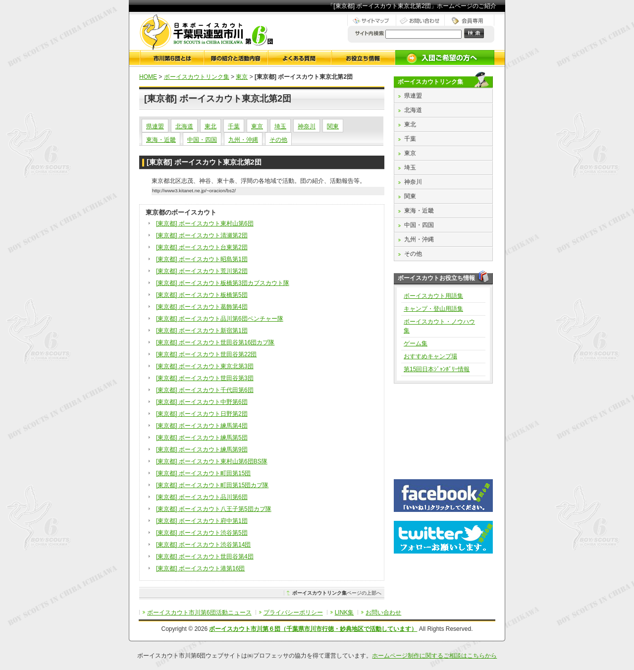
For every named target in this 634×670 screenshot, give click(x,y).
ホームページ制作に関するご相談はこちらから (434, 655)
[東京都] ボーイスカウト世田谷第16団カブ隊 (215, 342)
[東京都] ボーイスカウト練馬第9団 (202, 449)
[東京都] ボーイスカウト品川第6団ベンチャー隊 (219, 318)
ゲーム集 (415, 343)
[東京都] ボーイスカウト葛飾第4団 (202, 306)
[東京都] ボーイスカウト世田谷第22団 (206, 354)
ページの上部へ (336, 593)
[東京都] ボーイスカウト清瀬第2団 (202, 235)
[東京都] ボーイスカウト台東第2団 (202, 247)
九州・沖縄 (243, 139)
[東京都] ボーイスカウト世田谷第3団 (205, 378)
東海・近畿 (161, 139)
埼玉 (280, 126)
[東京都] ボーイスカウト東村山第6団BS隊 (211, 461)
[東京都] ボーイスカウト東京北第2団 (204, 162)
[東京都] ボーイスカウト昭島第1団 (202, 259)
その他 (278, 139)
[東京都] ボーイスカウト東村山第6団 (205, 223)
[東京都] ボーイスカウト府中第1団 (202, 520)
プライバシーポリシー (293, 612)
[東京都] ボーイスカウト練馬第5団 (202, 437)
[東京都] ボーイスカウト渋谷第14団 (203, 544)
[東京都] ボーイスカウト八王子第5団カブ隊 (213, 508)
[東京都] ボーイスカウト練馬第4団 (202, 425)
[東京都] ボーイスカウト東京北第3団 (205, 366)
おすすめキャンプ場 (430, 356)
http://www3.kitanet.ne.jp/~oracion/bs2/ (194, 190)
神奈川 (307, 126)
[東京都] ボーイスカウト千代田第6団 (205, 390)
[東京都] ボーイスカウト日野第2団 (202, 413)
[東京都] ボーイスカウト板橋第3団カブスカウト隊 (222, 282)
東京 (242, 76)
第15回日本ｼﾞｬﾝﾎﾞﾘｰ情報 (437, 369)
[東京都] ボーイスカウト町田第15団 (203, 473)
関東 (333, 126)
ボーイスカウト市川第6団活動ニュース (199, 612)
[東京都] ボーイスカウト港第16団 (200, 568)
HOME (148, 76)
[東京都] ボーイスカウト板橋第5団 (202, 294)
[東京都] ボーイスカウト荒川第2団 (202, 271)
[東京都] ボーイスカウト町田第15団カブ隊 (212, 485)
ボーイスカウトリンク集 (196, 76)
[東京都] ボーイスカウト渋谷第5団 (202, 532)
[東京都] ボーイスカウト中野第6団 (202, 401)
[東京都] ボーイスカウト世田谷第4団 (205, 556)
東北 (210, 126)
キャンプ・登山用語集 (433, 308)
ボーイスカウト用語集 (433, 295)
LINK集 (344, 612)
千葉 (234, 126)
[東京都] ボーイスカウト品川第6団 (202, 497)
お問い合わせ (383, 612)
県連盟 (155, 126)
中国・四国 (202, 139)
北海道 (184, 126)
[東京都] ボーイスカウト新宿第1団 (202, 330)
